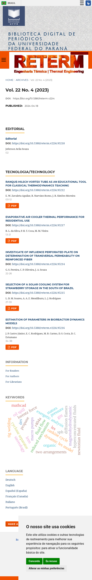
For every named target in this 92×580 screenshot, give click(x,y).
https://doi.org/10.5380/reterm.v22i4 (34, 98)
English (10, 485)
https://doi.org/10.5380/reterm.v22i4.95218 (38, 143)
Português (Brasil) (17, 507)
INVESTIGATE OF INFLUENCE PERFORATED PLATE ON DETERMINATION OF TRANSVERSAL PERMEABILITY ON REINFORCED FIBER (42, 255)
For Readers (12, 370)
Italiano (10, 502)
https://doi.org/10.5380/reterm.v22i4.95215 (38, 292)
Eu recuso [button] (51, 561)
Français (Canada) (17, 496)
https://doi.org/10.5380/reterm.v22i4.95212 (38, 190)
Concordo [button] (34, 561)
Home (9, 79)
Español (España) (16, 491)
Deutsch (10, 479)
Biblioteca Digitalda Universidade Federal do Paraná (42, 41)
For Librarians (14, 381)
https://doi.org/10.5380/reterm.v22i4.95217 (38, 225)
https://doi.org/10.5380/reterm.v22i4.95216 (38, 328)
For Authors (12, 376)
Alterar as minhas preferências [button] (46, 568)
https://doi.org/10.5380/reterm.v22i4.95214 (38, 264)
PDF (13, 205)
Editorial (11, 138)
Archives (22, 79)
